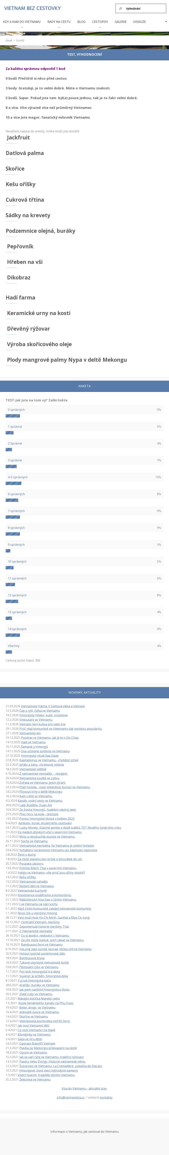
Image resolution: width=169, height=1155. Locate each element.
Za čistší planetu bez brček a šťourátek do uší (50, 859)
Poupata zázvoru (31, 863)
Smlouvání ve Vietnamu (36, 719)
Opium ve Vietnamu (33, 1052)
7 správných (16, 510)
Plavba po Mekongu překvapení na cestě (48, 1048)
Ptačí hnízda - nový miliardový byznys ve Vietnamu (55, 787)
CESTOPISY (100, 23)
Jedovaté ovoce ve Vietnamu (39, 1012)
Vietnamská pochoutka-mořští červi (44, 1021)
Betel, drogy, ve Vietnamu (37, 1007)
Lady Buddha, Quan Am (35, 805)
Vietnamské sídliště (32, 769)
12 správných (17, 595)
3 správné (15, 460)
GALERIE (121, 21)
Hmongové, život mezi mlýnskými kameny (48, 1070)
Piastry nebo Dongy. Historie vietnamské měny (52, 1061)
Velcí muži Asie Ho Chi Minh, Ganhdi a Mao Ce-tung (54, 917)
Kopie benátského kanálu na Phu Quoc (46, 1003)
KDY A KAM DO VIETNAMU (22, 23)
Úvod (9, 40)
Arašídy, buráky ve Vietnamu (39, 985)
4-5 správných (18, 477)
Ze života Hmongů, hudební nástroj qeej (47, 809)
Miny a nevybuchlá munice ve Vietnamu (47, 836)
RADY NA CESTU (59, 23)
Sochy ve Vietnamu (34, 841)
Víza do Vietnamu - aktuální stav (84, 1088)
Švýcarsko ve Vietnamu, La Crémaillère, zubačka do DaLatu (60, 1066)
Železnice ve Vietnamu (35, 1079)
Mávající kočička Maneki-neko (39, 998)
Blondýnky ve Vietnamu (34, 1034)
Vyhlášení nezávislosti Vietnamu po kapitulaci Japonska (58, 850)
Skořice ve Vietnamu (33, 1016)
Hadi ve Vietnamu (33, 742)
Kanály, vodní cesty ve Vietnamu (40, 800)
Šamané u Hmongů (34, 746)
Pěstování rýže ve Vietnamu (38, 967)
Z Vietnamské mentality (35, 931)
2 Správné (15, 443)
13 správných (17, 612)
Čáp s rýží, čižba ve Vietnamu (39, 710)
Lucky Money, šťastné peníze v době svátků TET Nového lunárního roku (70, 827)
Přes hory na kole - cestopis (38, 814)
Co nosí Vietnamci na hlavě (36, 1030)
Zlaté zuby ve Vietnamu (36, 994)
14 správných (17, 629)
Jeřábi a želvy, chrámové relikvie (41, 764)
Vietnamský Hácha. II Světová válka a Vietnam (53, 706)
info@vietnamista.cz (71, 1097)
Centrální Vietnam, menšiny (40, 922)
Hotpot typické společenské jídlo (42, 953)
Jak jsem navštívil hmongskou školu (44, 989)
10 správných (17, 561)
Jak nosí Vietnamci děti (33, 1025)
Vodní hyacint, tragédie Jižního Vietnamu (46, 1075)
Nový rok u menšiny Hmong (38, 913)
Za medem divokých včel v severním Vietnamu (50, 832)
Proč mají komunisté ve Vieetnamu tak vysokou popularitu (61, 728)
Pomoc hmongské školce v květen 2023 (46, 818)
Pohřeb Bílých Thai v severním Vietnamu (48, 868)
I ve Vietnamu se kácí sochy (38, 904)
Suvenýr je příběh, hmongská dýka (43, 976)
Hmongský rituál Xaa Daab (40, 755)
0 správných (16, 409)
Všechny (14, 645)
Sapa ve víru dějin (30, 1039)
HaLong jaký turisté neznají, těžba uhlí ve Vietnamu (55, 949)
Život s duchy (27, 854)
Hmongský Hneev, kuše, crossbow (43, 715)
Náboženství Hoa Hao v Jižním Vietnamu (48, 899)
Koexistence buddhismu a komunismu (45, 895)
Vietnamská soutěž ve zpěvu (39, 778)
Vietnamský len (30, 733)
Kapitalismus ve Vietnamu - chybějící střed (48, 760)
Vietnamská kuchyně (32, 890)
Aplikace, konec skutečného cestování (45, 823)
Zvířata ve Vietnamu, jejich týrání (42, 782)
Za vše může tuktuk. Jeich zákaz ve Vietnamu (52, 940)
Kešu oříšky (27, 877)
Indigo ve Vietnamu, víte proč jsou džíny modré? (52, 872)
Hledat (120, 8)
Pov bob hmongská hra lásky (39, 971)
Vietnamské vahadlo (33, 881)
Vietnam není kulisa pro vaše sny (42, 724)
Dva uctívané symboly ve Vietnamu (45, 751)
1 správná (15, 426)
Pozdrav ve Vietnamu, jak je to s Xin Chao (50, 737)
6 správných (16, 494)
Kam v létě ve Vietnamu (36, 796)
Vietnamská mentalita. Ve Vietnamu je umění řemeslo (56, 845)
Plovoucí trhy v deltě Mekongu (40, 791)
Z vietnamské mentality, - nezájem (43, 773)
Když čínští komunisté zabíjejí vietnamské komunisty (54, 908)
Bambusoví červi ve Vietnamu (42, 944)
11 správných (17, 578)
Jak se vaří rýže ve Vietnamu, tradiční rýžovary (51, 1057)
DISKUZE (139, 21)
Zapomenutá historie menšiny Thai (44, 926)
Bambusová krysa (32, 958)
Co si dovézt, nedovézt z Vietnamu (45, 935)
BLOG (81, 21)
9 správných (16, 544)
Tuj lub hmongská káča (34, 980)
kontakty (106, 1097)
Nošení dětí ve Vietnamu (36, 886)
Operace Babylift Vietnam (37, 1043)
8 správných (16, 527)
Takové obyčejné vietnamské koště (44, 962)
